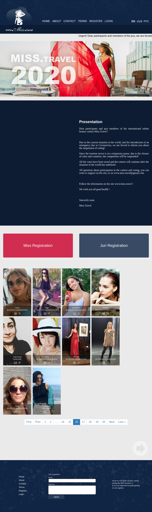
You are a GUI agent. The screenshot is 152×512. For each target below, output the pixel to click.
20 (103, 422)
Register (95, 21)
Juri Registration (114, 245)
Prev (38, 422)
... (56, 422)
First (28, 422)
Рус (146, 21)
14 (62, 422)
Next (112, 422)
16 (76, 422)
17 (83, 422)
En (133, 21)
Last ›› (122, 422)
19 (97, 422)
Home (46, 21)
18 (90, 422)
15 (69, 422)
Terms (82, 21)
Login (109, 21)
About (56, 21)
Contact (69, 21)
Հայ (139, 21)
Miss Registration (38, 245)
